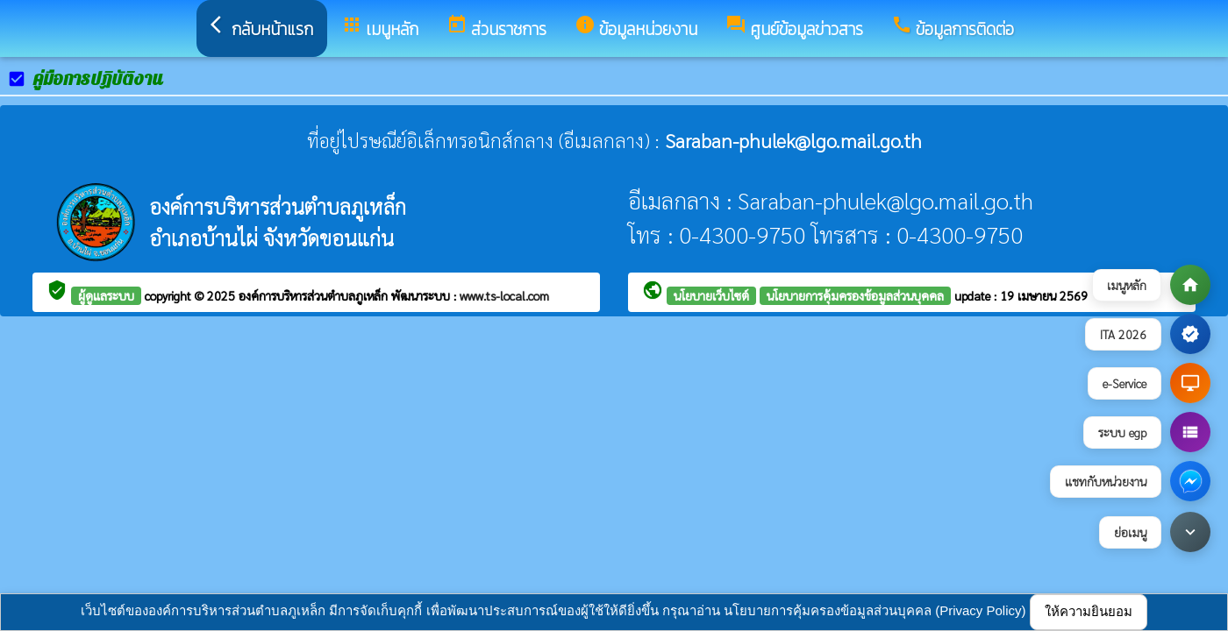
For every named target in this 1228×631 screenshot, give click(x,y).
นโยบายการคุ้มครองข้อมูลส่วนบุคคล (855, 295)
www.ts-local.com (504, 295)
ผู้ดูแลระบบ (106, 295)
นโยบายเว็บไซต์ (711, 295)
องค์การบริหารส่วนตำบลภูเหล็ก (315, 295)
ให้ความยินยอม (1088, 611)
